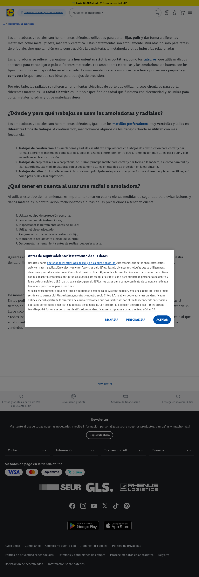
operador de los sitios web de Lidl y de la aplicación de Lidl (81, 263)
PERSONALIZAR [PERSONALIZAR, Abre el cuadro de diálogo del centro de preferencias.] (135, 319)
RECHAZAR (111, 319)
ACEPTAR (162, 319)
